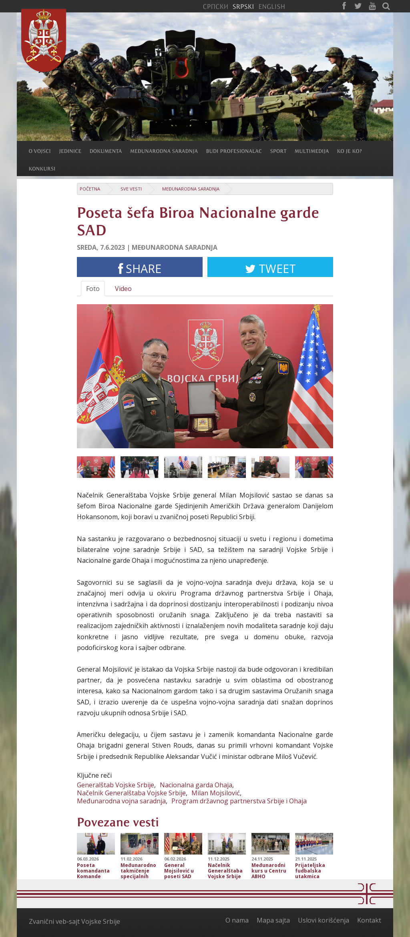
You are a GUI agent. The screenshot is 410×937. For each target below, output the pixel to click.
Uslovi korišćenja (323, 920)
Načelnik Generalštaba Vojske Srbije (131, 793)
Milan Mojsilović (215, 793)
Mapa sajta (273, 920)
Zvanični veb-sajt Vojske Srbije (74, 921)
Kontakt (369, 920)
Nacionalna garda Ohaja (196, 784)
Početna (90, 189)
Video (123, 288)
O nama (237, 920)
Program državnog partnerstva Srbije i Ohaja (239, 801)
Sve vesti (131, 189)
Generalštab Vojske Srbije (115, 784)
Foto (93, 288)
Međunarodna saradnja (190, 189)
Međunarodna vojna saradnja (121, 801)
